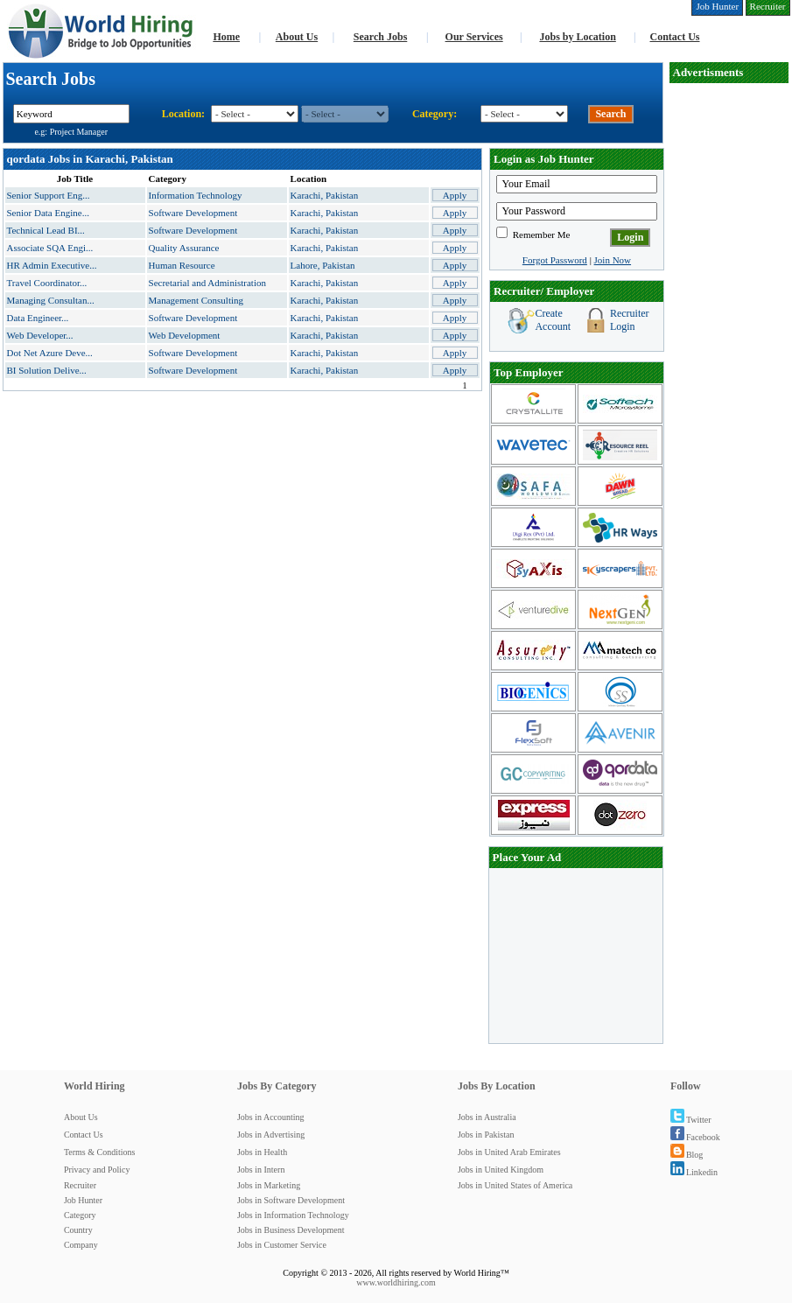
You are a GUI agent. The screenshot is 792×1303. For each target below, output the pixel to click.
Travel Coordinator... (47, 282)
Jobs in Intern (260, 1169)
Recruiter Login (629, 320)
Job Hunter (83, 1200)
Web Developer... (40, 335)
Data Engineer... (38, 317)
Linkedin (694, 1172)
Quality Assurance (184, 247)
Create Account (553, 320)
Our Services (474, 37)
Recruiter (80, 1185)
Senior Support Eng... (48, 195)
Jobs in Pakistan (486, 1134)
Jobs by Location (577, 37)
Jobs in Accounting (271, 1117)
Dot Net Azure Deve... (50, 352)
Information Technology (195, 195)
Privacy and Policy (97, 1169)
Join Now (612, 260)
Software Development (193, 212)
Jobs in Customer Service (281, 1245)
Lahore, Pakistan (323, 265)
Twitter (690, 1119)
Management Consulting (196, 300)
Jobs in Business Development (291, 1230)
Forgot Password (554, 260)
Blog (686, 1154)
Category (80, 1215)
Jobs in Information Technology (293, 1215)
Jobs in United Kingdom (500, 1169)
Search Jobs (380, 37)
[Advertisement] (729, 346)
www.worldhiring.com (395, 1282)
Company (81, 1245)
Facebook (695, 1137)
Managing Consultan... (51, 300)
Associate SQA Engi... (50, 247)
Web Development (185, 335)
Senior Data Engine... (48, 212)
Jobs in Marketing (268, 1185)
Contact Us (675, 37)
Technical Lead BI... (46, 230)
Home (226, 37)
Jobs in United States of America (515, 1185)
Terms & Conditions (100, 1152)
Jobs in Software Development (291, 1200)
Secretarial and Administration (207, 282)
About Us (297, 37)
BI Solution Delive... (47, 370)
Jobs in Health (262, 1152)
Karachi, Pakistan (325, 195)
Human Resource (182, 265)
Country (78, 1230)
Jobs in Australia (487, 1117)
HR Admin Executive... (52, 265)
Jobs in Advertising (271, 1134)
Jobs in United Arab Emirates (509, 1152)
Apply (455, 195)
